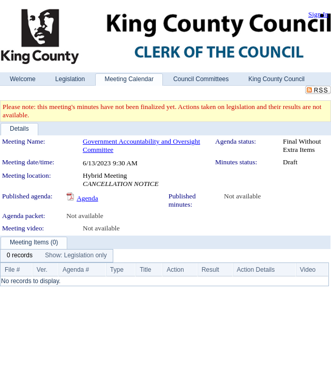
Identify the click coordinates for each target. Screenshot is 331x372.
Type (117, 269)
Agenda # (76, 269)
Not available (242, 196)
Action (175, 269)
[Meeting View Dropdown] (76, 256)
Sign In (318, 14)
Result (210, 269)
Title (145, 269)
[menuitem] (20, 256)
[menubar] (56, 255)
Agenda (87, 198)
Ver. (42, 269)
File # (12, 269)
